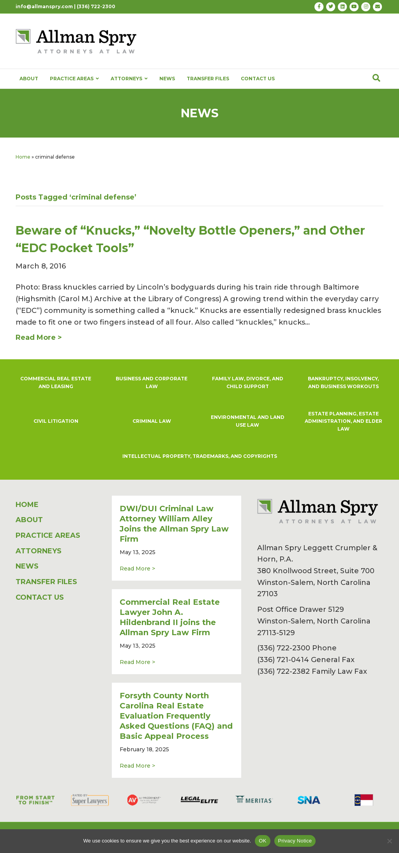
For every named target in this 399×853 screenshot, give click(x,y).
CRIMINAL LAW (151, 421)
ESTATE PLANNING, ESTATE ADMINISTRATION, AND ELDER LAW (343, 421)
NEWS (167, 78)
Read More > (137, 568)
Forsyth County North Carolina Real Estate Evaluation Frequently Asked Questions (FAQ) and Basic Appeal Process (176, 716)
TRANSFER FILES (208, 78)
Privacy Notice (295, 841)
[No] (389, 841)
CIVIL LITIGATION (56, 421)
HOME (27, 504)
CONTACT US (258, 78)
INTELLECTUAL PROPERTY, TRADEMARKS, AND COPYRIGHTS (199, 456)
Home (23, 157)
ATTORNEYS (129, 78)
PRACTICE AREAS (74, 78)
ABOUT (28, 78)
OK (262, 841)
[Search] (376, 78)
